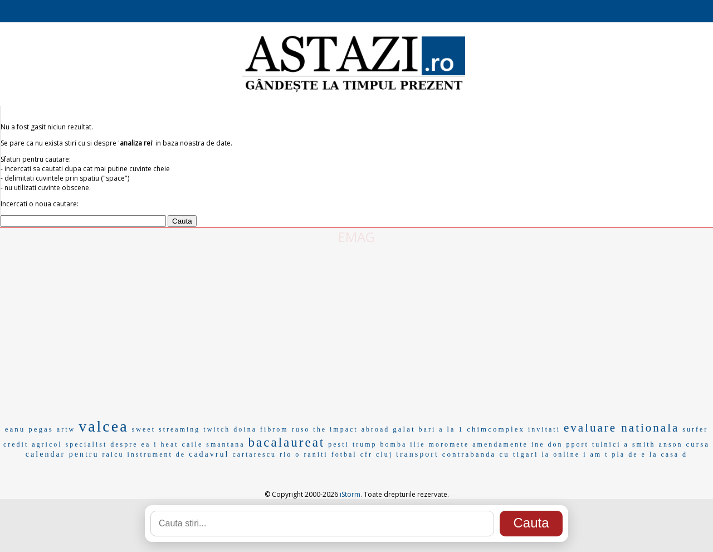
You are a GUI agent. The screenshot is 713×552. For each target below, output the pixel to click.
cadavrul (209, 454)
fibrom (274, 429)
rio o (290, 454)
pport (578, 444)
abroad (376, 429)
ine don (547, 444)
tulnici (606, 444)
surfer (695, 429)
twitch (216, 429)
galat (404, 429)
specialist (87, 444)
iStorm (350, 494)
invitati (544, 429)
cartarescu (254, 454)
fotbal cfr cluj (362, 454)
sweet (143, 429)
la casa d (668, 454)
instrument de (157, 454)
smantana (225, 444)
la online (561, 454)
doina (245, 429)
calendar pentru (62, 454)
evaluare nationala (621, 427)
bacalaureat (286, 442)
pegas (40, 429)
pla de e (629, 454)
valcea (104, 426)
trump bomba (380, 444)
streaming (179, 429)
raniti (316, 454)
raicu (113, 454)
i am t (595, 454)
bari (427, 429)
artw (66, 429)
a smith (640, 444)
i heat (166, 444)
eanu (15, 429)
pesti (338, 444)
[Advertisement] (356, 329)
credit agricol (32, 444)
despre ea (130, 444)
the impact (335, 429)
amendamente (500, 444)
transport (417, 454)
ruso (301, 429)
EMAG (356, 236)
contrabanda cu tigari (490, 454)
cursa (698, 444)
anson (671, 444)
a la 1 (451, 429)
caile (192, 444)
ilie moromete (439, 444)
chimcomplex (496, 429)
